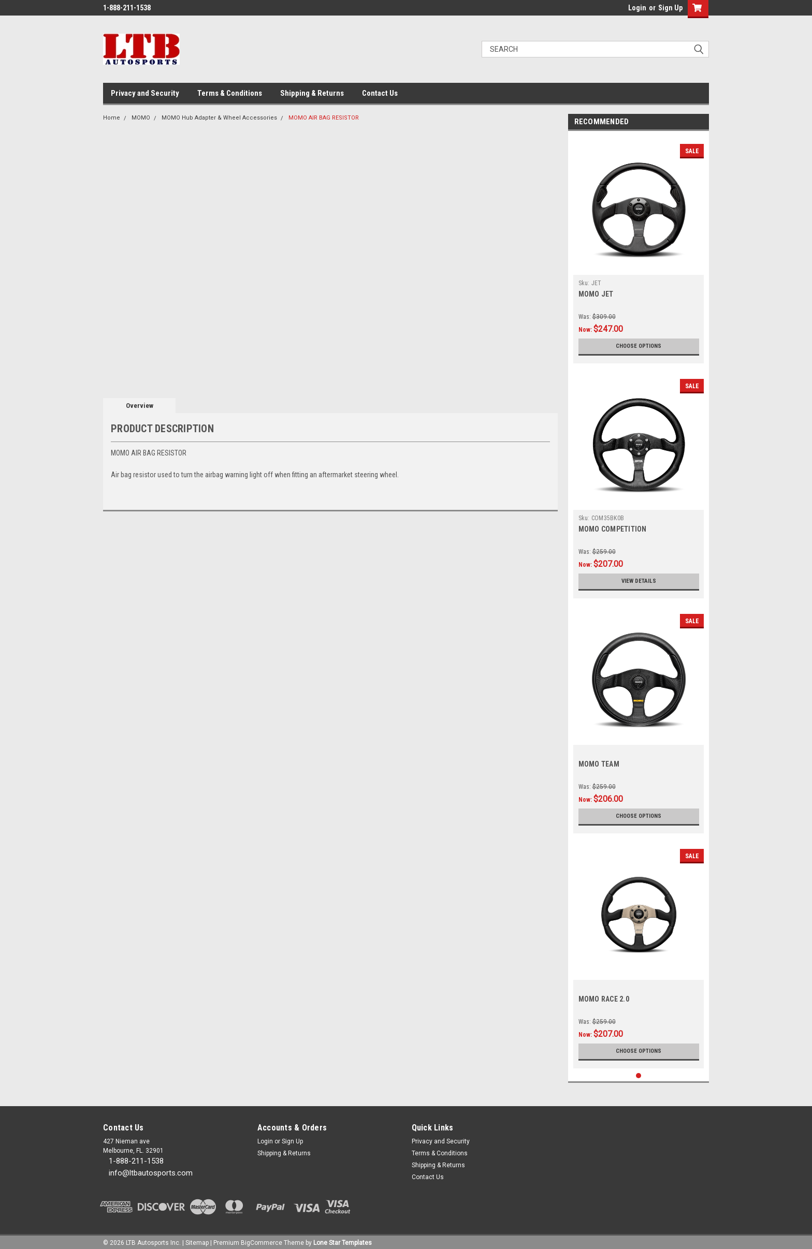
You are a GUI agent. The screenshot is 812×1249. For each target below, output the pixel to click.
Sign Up (670, 8)
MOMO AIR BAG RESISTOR (323, 117)
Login (637, 8)
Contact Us (380, 93)
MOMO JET (596, 294)
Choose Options (638, 346)
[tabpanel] (638, 249)
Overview (139, 405)
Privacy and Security (145, 93)
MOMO (141, 117)
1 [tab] (639, 1072)
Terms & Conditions (229, 93)
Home (111, 117)
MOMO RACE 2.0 (603, 999)
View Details (638, 581)
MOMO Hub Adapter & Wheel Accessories (219, 117)
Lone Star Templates (342, 1238)
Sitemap (197, 1238)
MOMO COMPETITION (612, 529)
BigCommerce (261, 1238)
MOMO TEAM (598, 764)
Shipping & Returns (312, 93)
